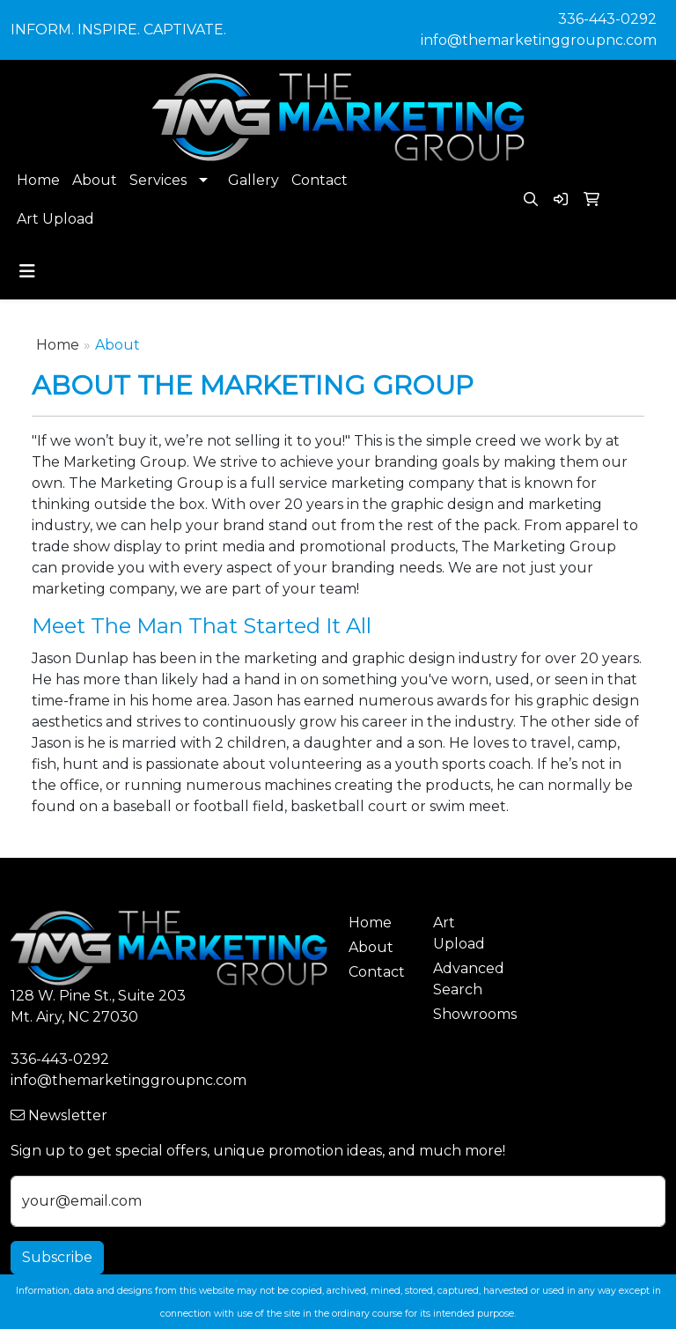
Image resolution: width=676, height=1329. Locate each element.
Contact (319, 180)
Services (158, 180)
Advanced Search (464, 979)
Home (38, 180)
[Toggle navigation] (27, 271)
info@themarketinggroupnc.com (539, 40)
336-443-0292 (607, 19)
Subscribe (57, 1257)
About (94, 180)
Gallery (253, 180)
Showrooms (464, 1014)
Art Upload (55, 218)
